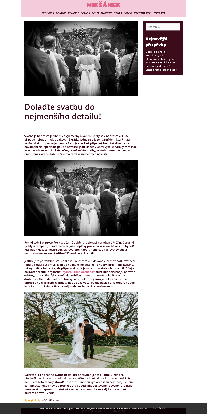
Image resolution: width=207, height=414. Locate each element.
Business (48, 13)
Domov (61, 13)
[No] (203, 408)
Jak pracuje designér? (158, 66)
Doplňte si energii (156, 51)
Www (128, 13)
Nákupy (106, 13)
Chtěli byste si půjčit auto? (161, 69)
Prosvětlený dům (155, 55)
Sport (118, 13)
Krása (85, 13)
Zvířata (159, 13)
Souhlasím (159, 408)
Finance (73, 13)
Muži (95, 13)
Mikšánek (103, 5)
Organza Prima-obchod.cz (77, 272)
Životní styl (143, 13)
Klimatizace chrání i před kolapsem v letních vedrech (161, 61)
